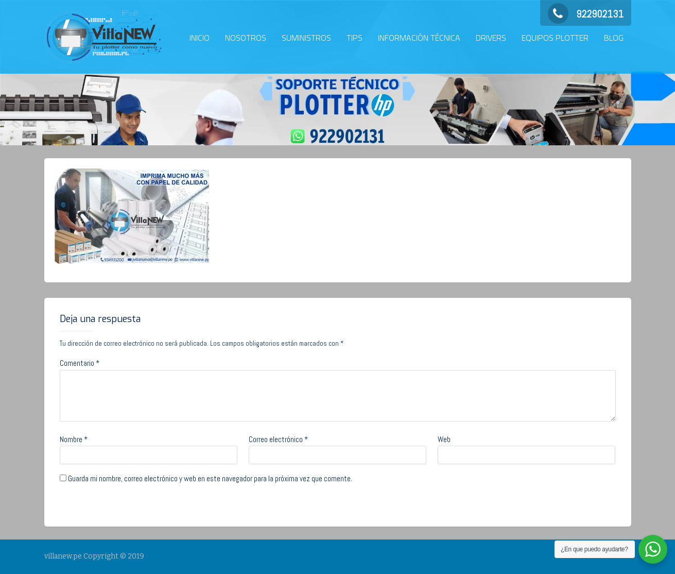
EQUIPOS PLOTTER (555, 37)
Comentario (79, 363)
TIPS (354, 37)
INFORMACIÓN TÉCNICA (419, 37)
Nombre (74, 439)
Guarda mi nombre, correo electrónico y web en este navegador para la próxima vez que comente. (210, 478)
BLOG (614, 37)
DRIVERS (491, 37)
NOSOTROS (245, 37)
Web (444, 439)
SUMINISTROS (306, 37)
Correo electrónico (278, 439)
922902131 (586, 14)
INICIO (199, 37)
